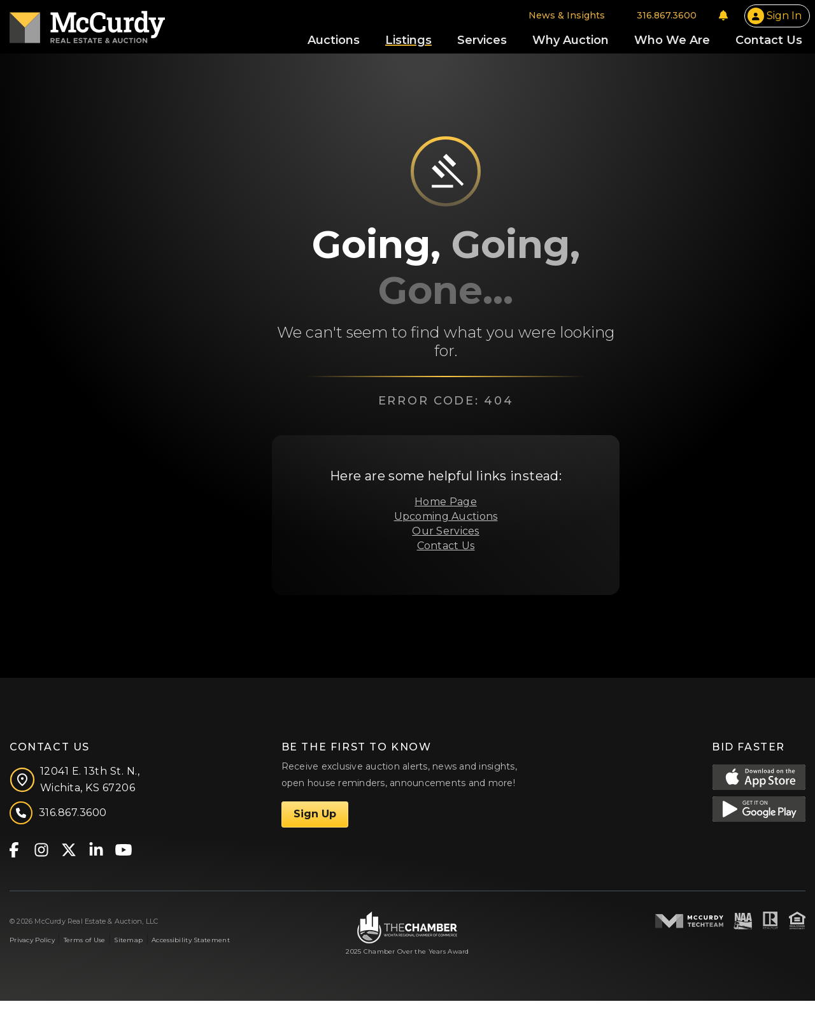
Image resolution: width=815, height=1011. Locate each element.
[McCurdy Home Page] (87, 28)
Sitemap (128, 950)
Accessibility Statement (191, 950)
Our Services (445, 540)
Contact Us (446, 555)
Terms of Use (84, 950)
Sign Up (315, 824)
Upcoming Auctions (446, 526)
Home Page (446, 512)
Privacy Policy (32, 950)
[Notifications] (723, 20)
